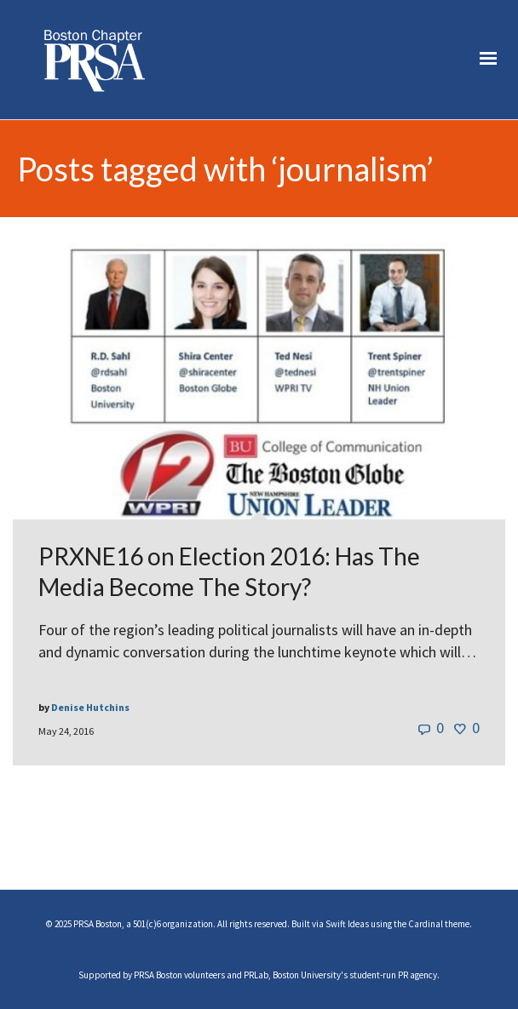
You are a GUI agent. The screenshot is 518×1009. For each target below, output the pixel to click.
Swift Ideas (347, 924)
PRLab (256, 975)
